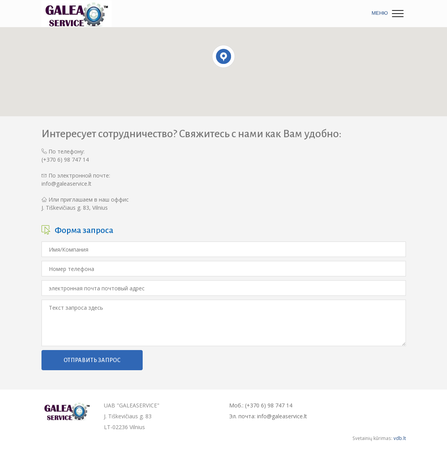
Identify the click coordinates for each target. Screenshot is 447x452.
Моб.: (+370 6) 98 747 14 (260, 405)
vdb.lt (399, 438)
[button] (223, 56)
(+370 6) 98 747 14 (65, 159)
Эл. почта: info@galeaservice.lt (268, 416)
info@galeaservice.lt (66, 183)
